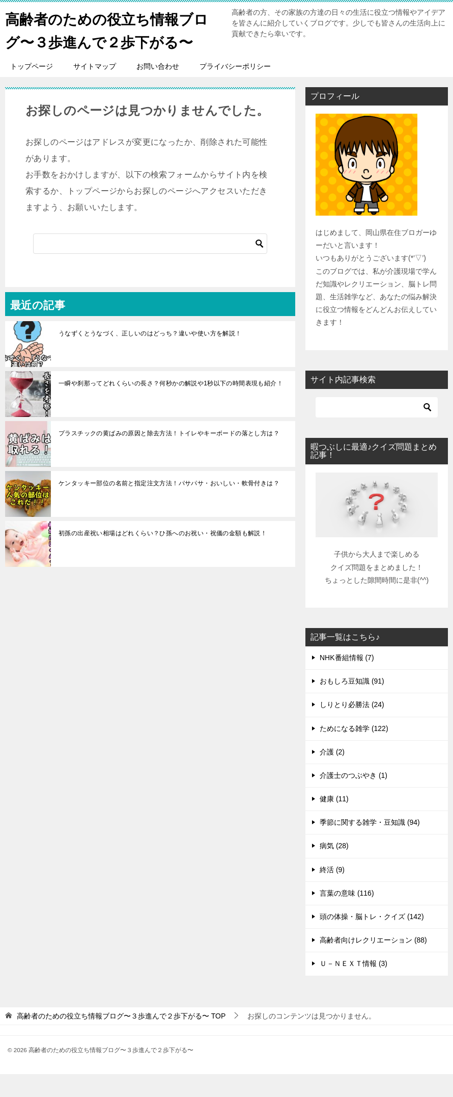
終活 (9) (332, 893)
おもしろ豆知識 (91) (352, 704)
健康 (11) (334, 822)
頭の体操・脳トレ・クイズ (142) (372, 939)
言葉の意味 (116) (347, 916)
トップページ (31, 89)
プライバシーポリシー (235, 89)
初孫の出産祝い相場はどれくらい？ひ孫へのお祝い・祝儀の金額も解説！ (163, 556)
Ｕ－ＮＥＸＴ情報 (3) (353, 986)
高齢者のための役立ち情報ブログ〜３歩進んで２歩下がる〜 (106, 40)
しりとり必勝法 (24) (352, 727)
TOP (121, 1039)
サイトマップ (94, 89)
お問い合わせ (157, 89)
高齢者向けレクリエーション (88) (373, 963)
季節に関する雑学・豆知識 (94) (370, 845)
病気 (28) (334, 869)
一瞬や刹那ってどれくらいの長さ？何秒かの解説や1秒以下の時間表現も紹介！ (171, 406)
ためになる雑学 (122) (354, 751)
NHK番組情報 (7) (347, 680)
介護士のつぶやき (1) (353, 798)
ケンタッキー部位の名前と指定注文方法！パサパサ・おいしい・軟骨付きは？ (169, 506)
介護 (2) (332, 775)
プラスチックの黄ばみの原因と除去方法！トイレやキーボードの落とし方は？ (169, 456)
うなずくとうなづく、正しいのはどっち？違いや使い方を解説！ (150, 356)
